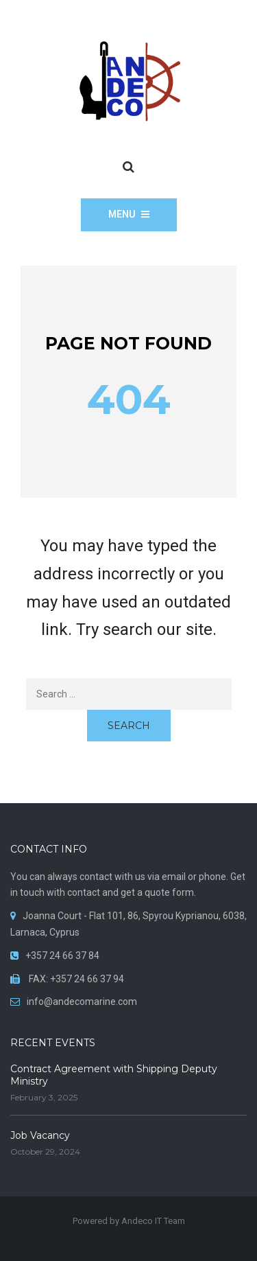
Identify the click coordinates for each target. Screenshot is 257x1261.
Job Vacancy (40, 1135)
